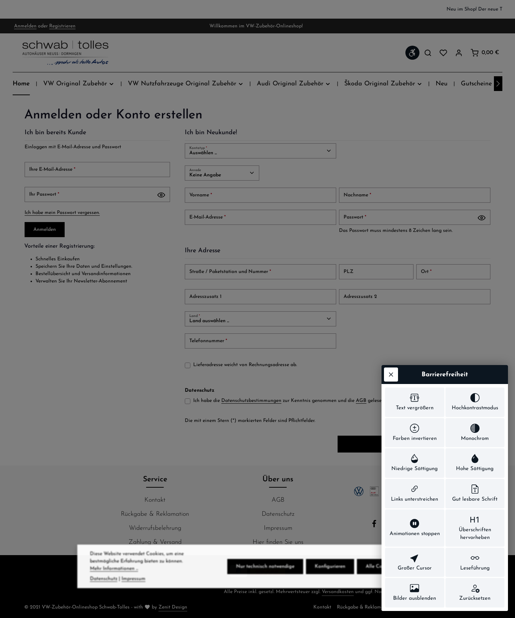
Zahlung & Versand (155, 542)
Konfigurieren (330, 577)
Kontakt (154, 500)
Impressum (278, 528)
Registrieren (62, 26)
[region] (257, 9)
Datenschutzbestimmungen (251, 400)
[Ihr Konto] (459, 53)
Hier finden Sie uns (278, 542)
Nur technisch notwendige (265, 577)
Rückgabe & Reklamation (155, 514)
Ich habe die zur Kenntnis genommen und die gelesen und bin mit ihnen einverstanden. (327, 400)
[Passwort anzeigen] (161, 195)
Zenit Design (172, 607)
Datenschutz (278, 514)
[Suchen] (428, 53)
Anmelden (25, 26)
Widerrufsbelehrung (155, 528)
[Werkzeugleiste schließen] (391, 374)
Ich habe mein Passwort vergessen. (62, 212)
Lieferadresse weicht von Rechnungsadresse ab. (245, 364)
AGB (361, 400)
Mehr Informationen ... (114, 579)
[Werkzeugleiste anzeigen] (412, 53)
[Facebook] (375, 526)
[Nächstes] (498, 83)
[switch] (414, 402)
